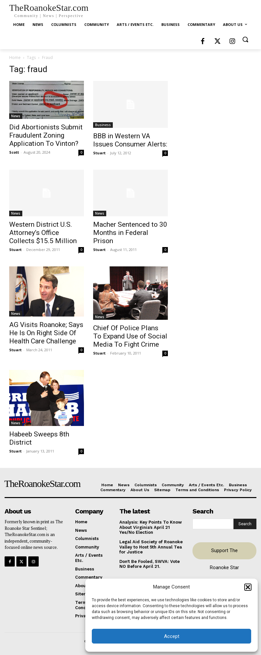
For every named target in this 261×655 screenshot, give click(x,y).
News (15, 116)
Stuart (99, 152)
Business (103, 125)
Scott (14, 152)
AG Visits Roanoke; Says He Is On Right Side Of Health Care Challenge (46, 333)
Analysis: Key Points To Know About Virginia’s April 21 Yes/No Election (150, 527)
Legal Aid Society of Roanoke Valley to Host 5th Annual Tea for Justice (151, 546)
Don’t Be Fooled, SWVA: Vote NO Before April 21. (149, 564)
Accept (171, 636)
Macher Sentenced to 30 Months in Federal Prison (130, 233)
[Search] (244, 524)
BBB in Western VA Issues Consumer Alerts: (130, 140)
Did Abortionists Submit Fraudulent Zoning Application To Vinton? (46, 135)
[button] (248, 587)
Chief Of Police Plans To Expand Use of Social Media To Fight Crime (130, 336)
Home (15, 57)
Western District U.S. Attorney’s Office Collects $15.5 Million (43, 233)
